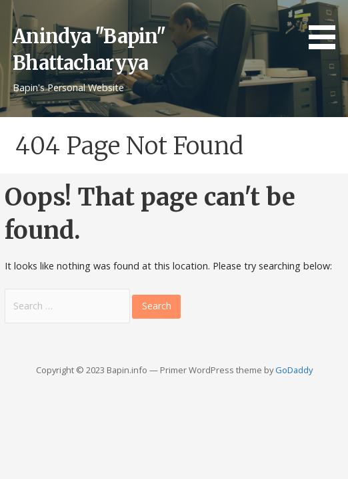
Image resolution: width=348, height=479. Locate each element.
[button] (326, 26)
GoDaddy (294, 370)
